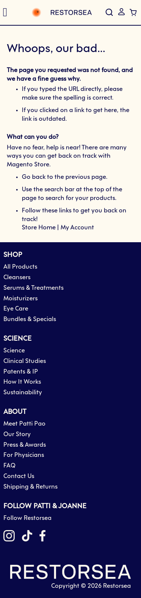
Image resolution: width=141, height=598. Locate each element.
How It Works (22, 382)
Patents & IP (20, 372)
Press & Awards (24, 445)
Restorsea (117, 586)
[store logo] (53, 12)
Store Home (39, 228)
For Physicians (23, 455)
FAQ (9, 466)
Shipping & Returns (30, 487)
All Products (20, 267)
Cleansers (16, 277)
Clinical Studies (24, 361)
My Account (77, 228)
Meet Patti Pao (24, 424)
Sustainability (22, 392)
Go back (33, 177)
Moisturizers (20, 298)
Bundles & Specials (29, 319)
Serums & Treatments (33, 288)
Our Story (17, 434)
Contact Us (18, 476)
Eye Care (15, 309)
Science (14, 351)
